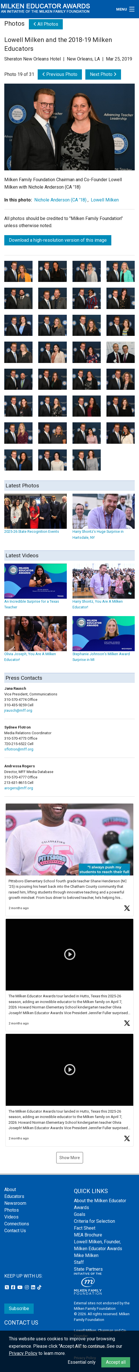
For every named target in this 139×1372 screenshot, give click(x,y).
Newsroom (15, 1203)
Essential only (82, 1362)
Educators (14, 1196)
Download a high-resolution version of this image (58, 240)
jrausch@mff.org (18, 710)
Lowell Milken (105, 200)
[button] (69, 860)
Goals (79, 1214)
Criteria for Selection (94, 1221)
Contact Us (15, 1230)
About (10, 1189)
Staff (79, 1262)
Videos (11, 1217)
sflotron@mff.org (18, 749)
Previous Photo (59, 74)
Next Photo (103, 74)
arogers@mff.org (18, 788)
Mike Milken (86, 1255)
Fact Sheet (84, 1228)
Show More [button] (69, 1157)
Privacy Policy (23, 1353)
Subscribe (19, 1308)
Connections (16, 1223)
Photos (11, 1210)
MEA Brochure (88, 1235)
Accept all (116, 1362)
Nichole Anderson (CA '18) (60, 200)
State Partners (88, 1269)
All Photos (45, 24)
